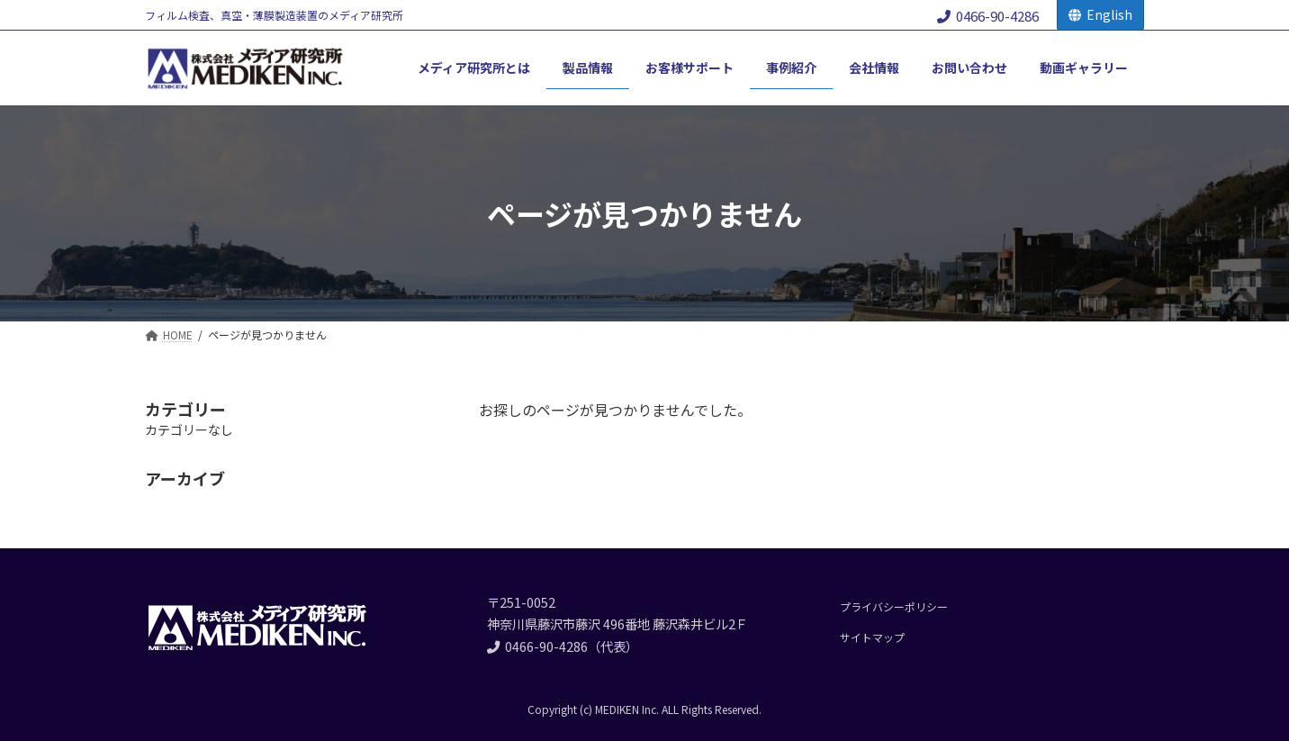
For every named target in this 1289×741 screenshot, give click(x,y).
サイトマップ (872, 637)
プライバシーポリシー (894, 606)
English (1100, 14)
